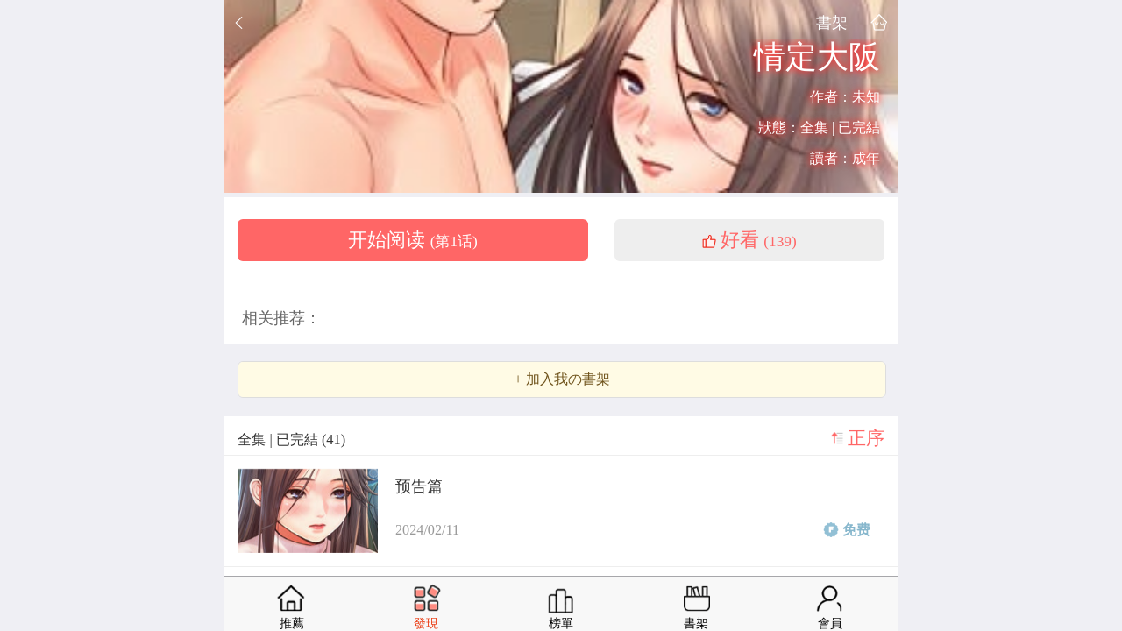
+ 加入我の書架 (561, 379)
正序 (866, 438)
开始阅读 (413, 240)
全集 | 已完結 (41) (291, 439)
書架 (832, 22)
